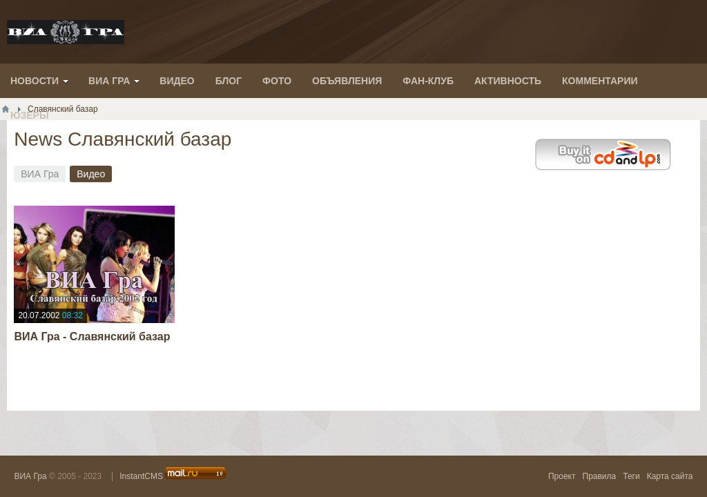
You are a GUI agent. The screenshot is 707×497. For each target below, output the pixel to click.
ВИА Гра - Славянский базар (92, 336)
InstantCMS (141, 476)
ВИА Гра (30, 476)
